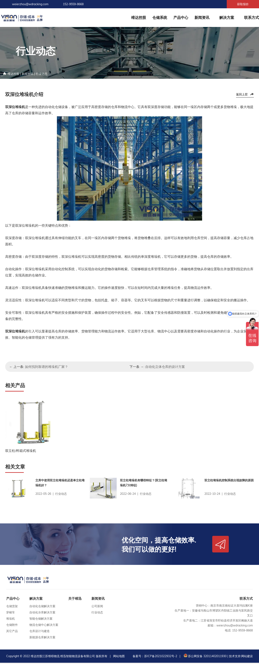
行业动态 (41, 74)
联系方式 (251, 17)
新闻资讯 (201, 17)
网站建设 (247, 657)
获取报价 (243, 4)
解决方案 (226, 17)
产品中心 (180, 17)
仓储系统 (159, 17)
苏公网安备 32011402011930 (205, 657)
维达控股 (138, 17)
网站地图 (119, 657)
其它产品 (12, 632)
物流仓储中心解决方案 (43, 626)
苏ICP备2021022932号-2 (160, 657)
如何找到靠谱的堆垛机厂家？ (46, 367)
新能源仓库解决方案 (42, 638)
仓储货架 (12, 607)
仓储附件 (12, 626)
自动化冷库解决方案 (42, 613)
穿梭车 (10, 613)
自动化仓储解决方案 (42, 607)
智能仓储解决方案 (41, 620)
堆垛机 (10, 620)
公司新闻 (97, 607)
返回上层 (242, 94)
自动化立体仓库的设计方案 (165, 367)
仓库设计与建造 (39, 632)
